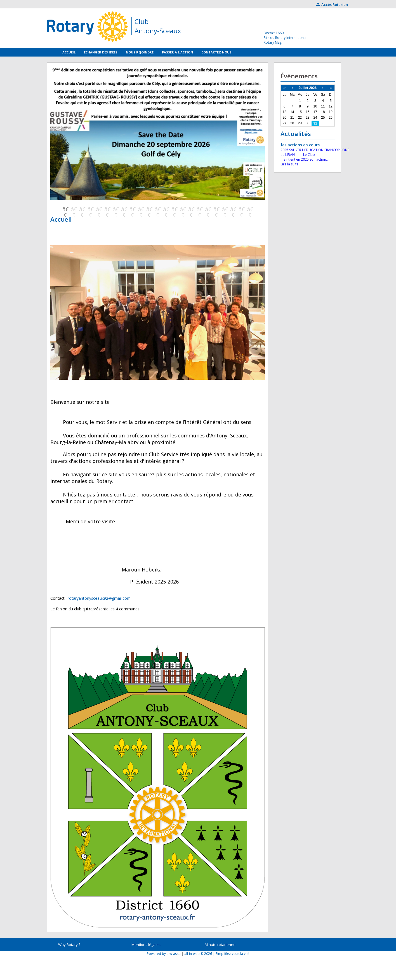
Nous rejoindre (140, 52)
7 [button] (115, 209)
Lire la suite (289, 164)
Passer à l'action (177, 52)
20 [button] (224, 209)
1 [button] (65, 209)
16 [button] (191, 209)
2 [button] (73, 209)
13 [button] (166, 209)
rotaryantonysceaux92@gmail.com (99, 598)
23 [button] (250, 209)
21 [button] (233, 209)
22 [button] (241, 209)
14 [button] (174, 209)
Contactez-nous (216, 52)
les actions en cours (300, 144)
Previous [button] (57, 127)
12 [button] (157, 209)
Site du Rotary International (285, 37)
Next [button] (258, 127)
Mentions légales (146, 944)
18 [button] (208, 209)
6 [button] (107, 209)
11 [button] (149, 209)
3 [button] (82, 209)
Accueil (69, 52)
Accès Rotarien (332, 4)
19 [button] (216, 209)
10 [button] (140, 209)
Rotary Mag (273, 42)
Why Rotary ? (69, 944)
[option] (157, 136)
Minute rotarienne (220, 944)
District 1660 (274, 33)
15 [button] (182, 209)
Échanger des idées (100, 52)
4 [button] (90, 209)
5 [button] (99, 209)
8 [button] (124, 209)
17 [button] (199, 209)
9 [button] (132, 209)
